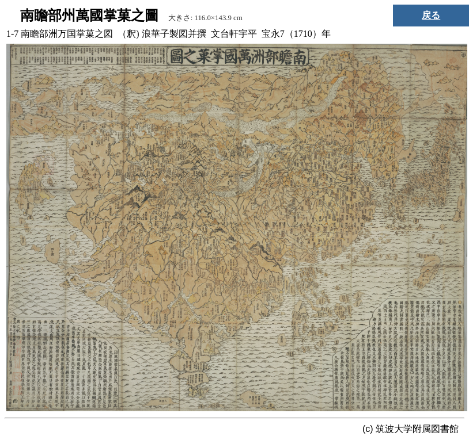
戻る (431, 15)
